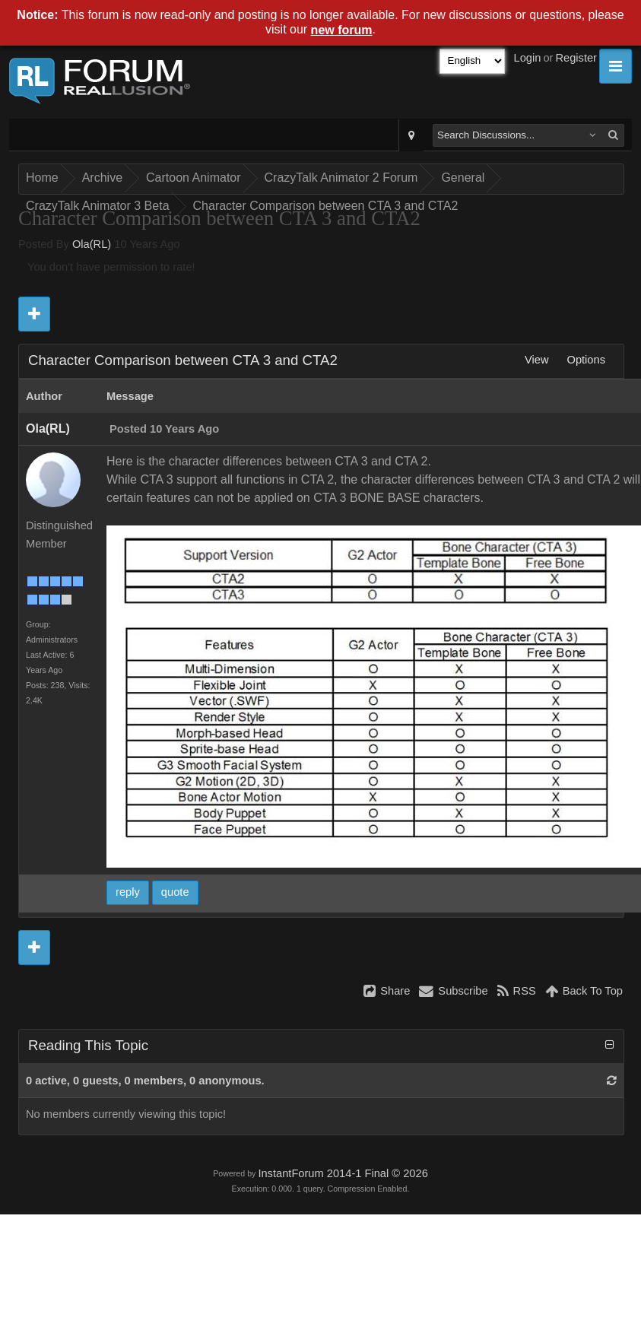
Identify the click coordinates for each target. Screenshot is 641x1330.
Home (42, 177)
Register (576, 58)
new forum (342, 30)
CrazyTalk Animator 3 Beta (98, 205)
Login (527, 58)
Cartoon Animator (193, 177)
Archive (102, 177)
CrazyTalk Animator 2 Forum (341, 177)
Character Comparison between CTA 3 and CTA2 (326, 205)
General (462, 177)
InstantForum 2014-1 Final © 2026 (342, 1173)
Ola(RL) (91, 244)
